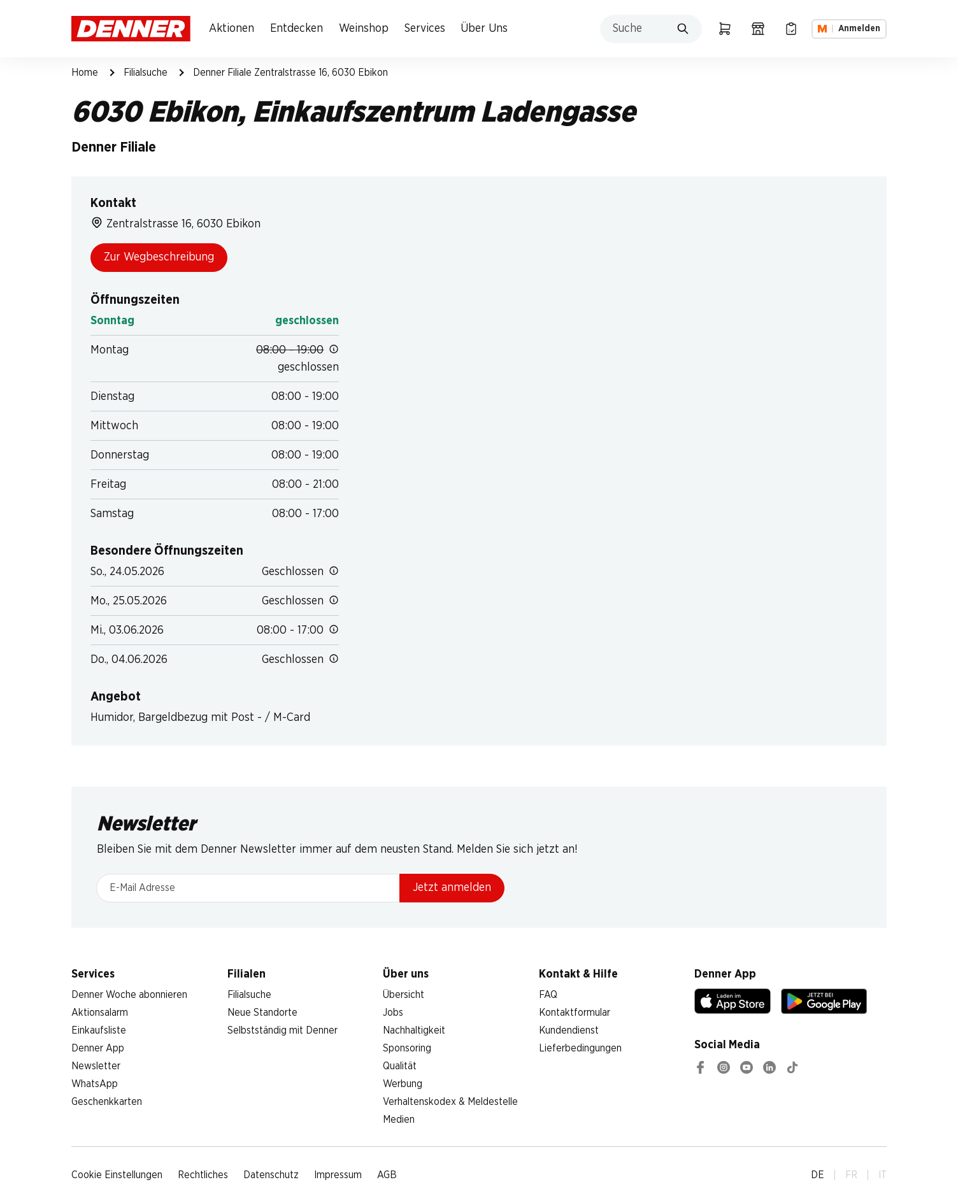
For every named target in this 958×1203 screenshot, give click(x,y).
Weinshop (364, 28)
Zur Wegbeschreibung (159, 257)
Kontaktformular (574, 1012)
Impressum (338, 1175)
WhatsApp (94, 1084)
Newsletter (95, 1066)
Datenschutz (271, 1175)
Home (84, 73)
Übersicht (403, 995)
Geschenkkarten (106, 1102)
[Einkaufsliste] (791, 28)
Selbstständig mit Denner (282, 1030)
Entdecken (296, 28)
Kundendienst (569, 1030)
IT (882, 1175)
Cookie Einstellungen (116, 1175)
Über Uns (484, 28)
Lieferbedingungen (580, 1048)
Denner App (97, 1048)
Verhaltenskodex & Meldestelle (450, 1102)
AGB (387, 1175)
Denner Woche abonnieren (129, 995)
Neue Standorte (262, 1012)
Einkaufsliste (98, 1030)
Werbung (402, 1084)
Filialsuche (146, 73)
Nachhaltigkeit (414, 1030)
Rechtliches (203, 1175)
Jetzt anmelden (452, 887)
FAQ (548, 995)
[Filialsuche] (758, 28)
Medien (399, 1119)
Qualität (400, 1066)
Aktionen (231, 28)
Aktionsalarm (99, 1012)
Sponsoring (407, 1048)
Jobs (393, 1012)
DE (817, 1175)
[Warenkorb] (725, 28)
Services (424, 28)
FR (851, 1175)
